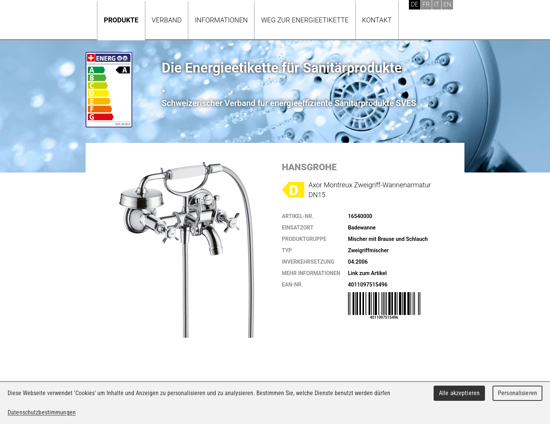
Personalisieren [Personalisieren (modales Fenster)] (517, 393)
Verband (167, 20)
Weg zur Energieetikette (304, 20)
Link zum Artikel (367, 273)
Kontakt (377, 20)
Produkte (121, 20)
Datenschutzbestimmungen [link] (42, 412)
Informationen (221, 20)
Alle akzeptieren (459, 393)
